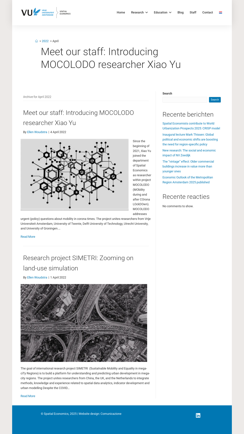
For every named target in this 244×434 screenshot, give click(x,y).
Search (167, 93)
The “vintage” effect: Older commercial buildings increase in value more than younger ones (188, 166)
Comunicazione (111, 413)
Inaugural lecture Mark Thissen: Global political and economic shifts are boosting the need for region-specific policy (190, 139)
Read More (28, 236)
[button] (198, 415)
